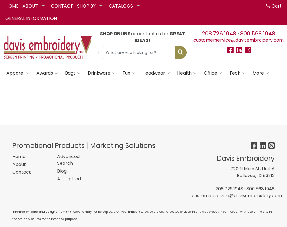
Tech (237, 73)
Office (213, 73)
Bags (72, 73)
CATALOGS (121, 6)
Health (186, 73)
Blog (62, 171)
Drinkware (101, 73)
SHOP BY (86, 6)
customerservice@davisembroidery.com (238, 40)
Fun (128, 73)
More (261, 73)
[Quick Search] (136, 52)
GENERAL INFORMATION (31, 18)
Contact (21, 172)
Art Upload (69, 179)
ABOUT (30, 6)
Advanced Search (68, 159)
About (19, 164)
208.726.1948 (219, 33)
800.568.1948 (257, 33)
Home (19, 156)
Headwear (156, 73)
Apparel (17, 73)
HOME (11, 6)
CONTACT (62, 6)
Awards (47, 73)
